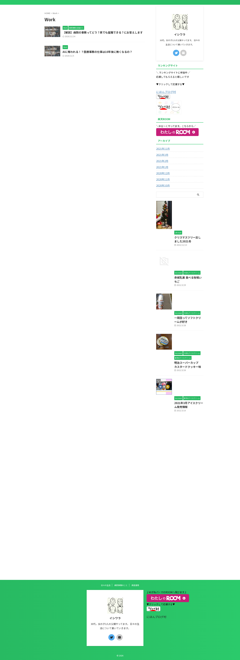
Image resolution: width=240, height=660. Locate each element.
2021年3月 (161, 154)
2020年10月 (162, 185)
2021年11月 (162, 148)
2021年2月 (161, 160)
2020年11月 (162, 178)
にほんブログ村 (164, 91)
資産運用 (135, 585)
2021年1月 (161, 166)
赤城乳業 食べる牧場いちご (169, 360)
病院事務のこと (121, 585)
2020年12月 (162, 172)
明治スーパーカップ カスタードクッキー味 (178, 494)
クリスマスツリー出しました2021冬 (174, 292)
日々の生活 (105, 585)
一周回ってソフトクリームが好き (172, 427)
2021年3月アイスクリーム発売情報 (173, 561)
